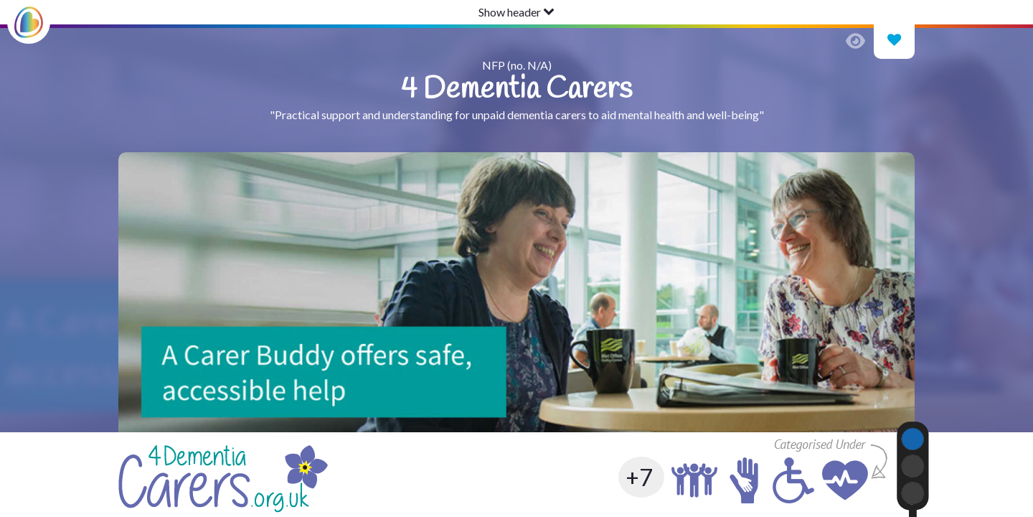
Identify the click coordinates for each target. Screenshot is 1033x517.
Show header (516, 12)
